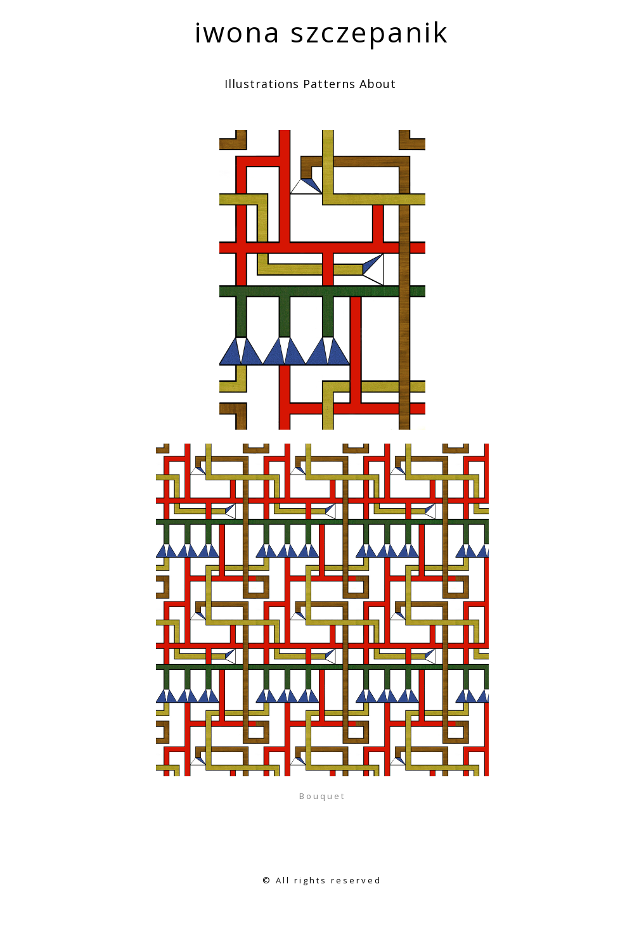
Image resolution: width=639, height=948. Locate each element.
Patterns (329, 83)
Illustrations (261, 83)
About (377, 83)
